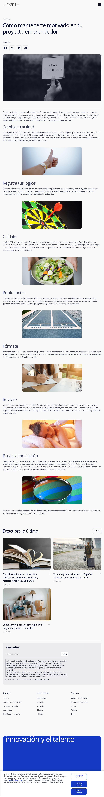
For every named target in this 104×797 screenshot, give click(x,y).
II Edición (40, 710)
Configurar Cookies (79, 777)
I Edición (40, 714)
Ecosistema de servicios (11, 714)
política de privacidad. (42, 679)
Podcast (74, 710)
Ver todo (97, 531)
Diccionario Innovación (79, 702)
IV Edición (40, 702)
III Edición (40, 706)
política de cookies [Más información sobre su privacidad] (16, 781)
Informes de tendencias (79, 698)
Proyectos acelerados (11, 706)
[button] (99, 4)
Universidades (42, 698)
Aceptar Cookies (79, 792)
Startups (6, 698)
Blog (72, 714)
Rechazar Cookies (78, 785)
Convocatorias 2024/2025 (12, 702)
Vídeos (73, 706)
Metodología (7, 710)
